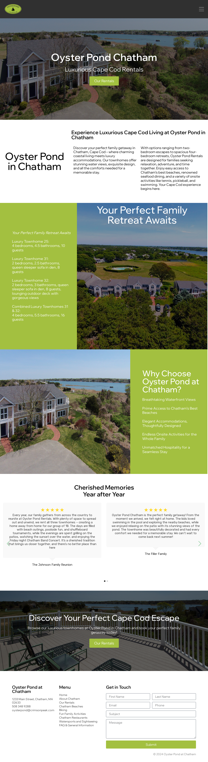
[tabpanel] (52, 539)
